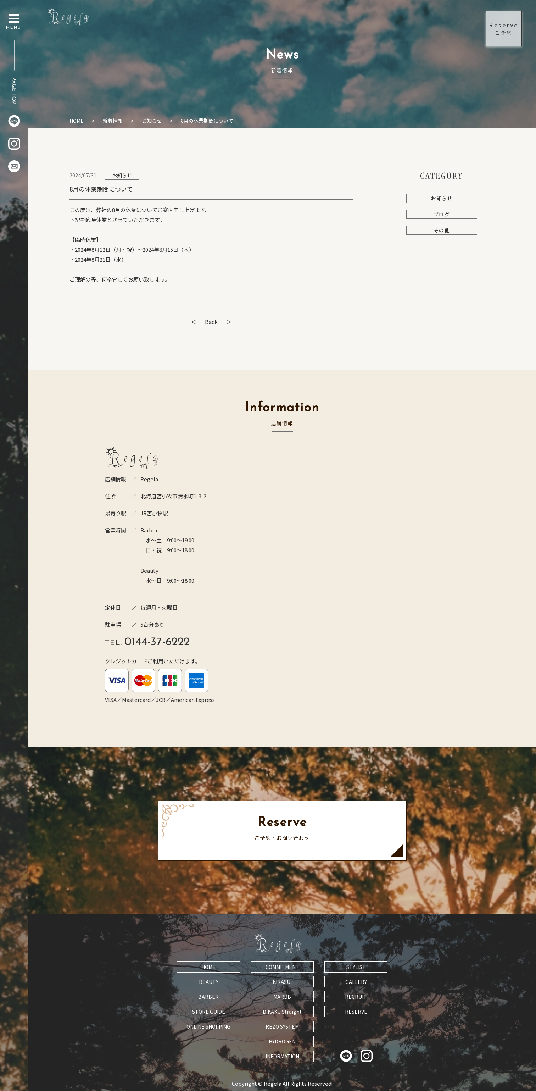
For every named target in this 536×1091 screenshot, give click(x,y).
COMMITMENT (282, 966)
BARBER (208, 996)
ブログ (442, 214)
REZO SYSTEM (282, 1026)
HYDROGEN (282, 1041)
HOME (76, 120)
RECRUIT (356, 996)
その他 (442, 230)
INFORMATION (282, 1056)
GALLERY (356, 981)
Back (211, 321)
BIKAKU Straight (282, 1011)
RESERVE (356, 1011)
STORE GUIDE (208, 1011)
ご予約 (503, 28)
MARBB (282, 996)
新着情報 (113, 120)
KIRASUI (282, 981)
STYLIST (356, 966)
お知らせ (152, 120)
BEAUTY (208, 981)
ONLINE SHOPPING (208, 1026)
